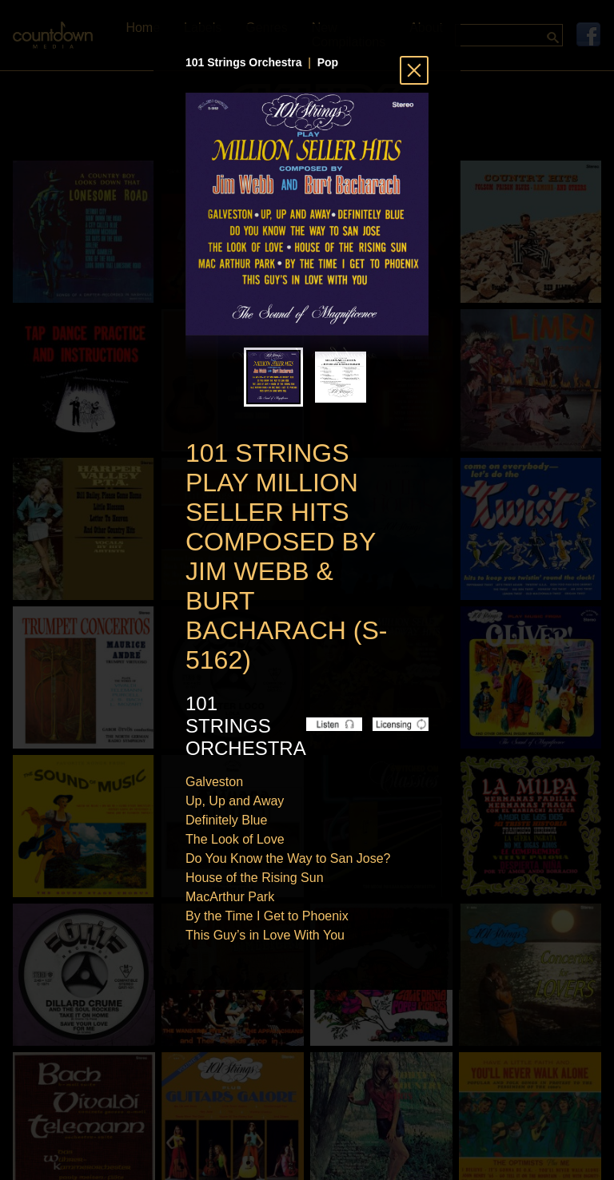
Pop (327, 62)
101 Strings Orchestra (243, 62)
